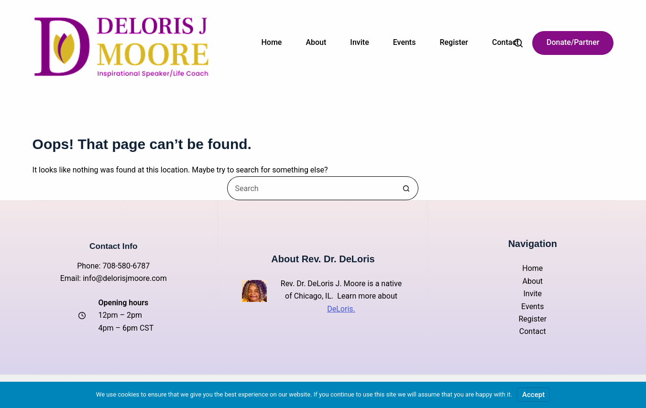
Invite (359, 42)
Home (272, 42)
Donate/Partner (573, 42)
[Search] (518, 43)
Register (453, 42)
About (316, 42)
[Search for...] (310, 188)
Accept (533, 394)
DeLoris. (341, 308)
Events (404, 42)
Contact (505, 42)
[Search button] (406, 188)
